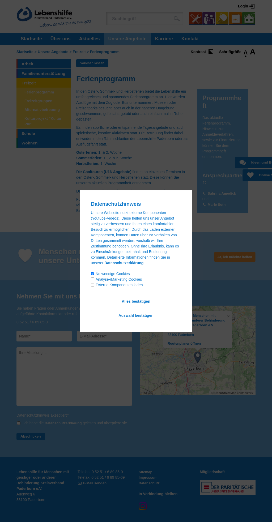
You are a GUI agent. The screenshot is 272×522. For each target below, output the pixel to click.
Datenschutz (150, 483)
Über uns (60, 38)
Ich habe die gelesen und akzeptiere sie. (76, 423)
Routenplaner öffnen (184, 343)
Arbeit (27, 64)
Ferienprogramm (105, 52)
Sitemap (146, 472)
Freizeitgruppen (38, 101)
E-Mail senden (95, 483)
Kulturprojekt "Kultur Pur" (43, 121)
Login (243, 6)
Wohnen (29, 143)
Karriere (164, 38)
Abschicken (30, 436)
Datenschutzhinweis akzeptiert (42, 415)
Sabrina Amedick (223, 193)
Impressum (149, 477)
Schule (28, 133)
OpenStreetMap (225, 393)
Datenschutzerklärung (64, 423)
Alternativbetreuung (42, 110)
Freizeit (79, 52)
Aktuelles (89, 38)
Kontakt (190, 38)
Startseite (31, 38)
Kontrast (198, 52)
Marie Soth (217, 204)
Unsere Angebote (127, 38)
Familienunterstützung (43, 73)
